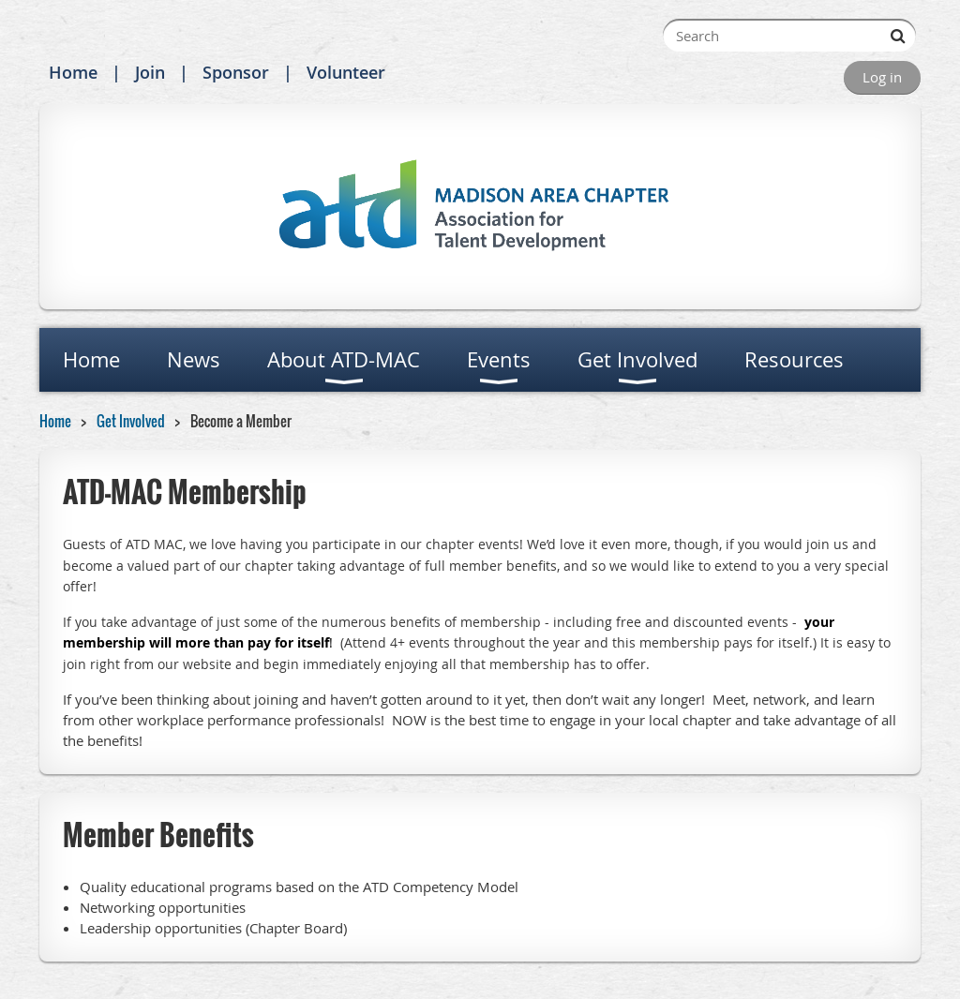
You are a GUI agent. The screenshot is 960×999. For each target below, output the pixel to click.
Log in (882, 76)
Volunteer (346, 72)
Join (150, 72)
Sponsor (235, 72)
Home (73, 72)
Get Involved (131, 420)
